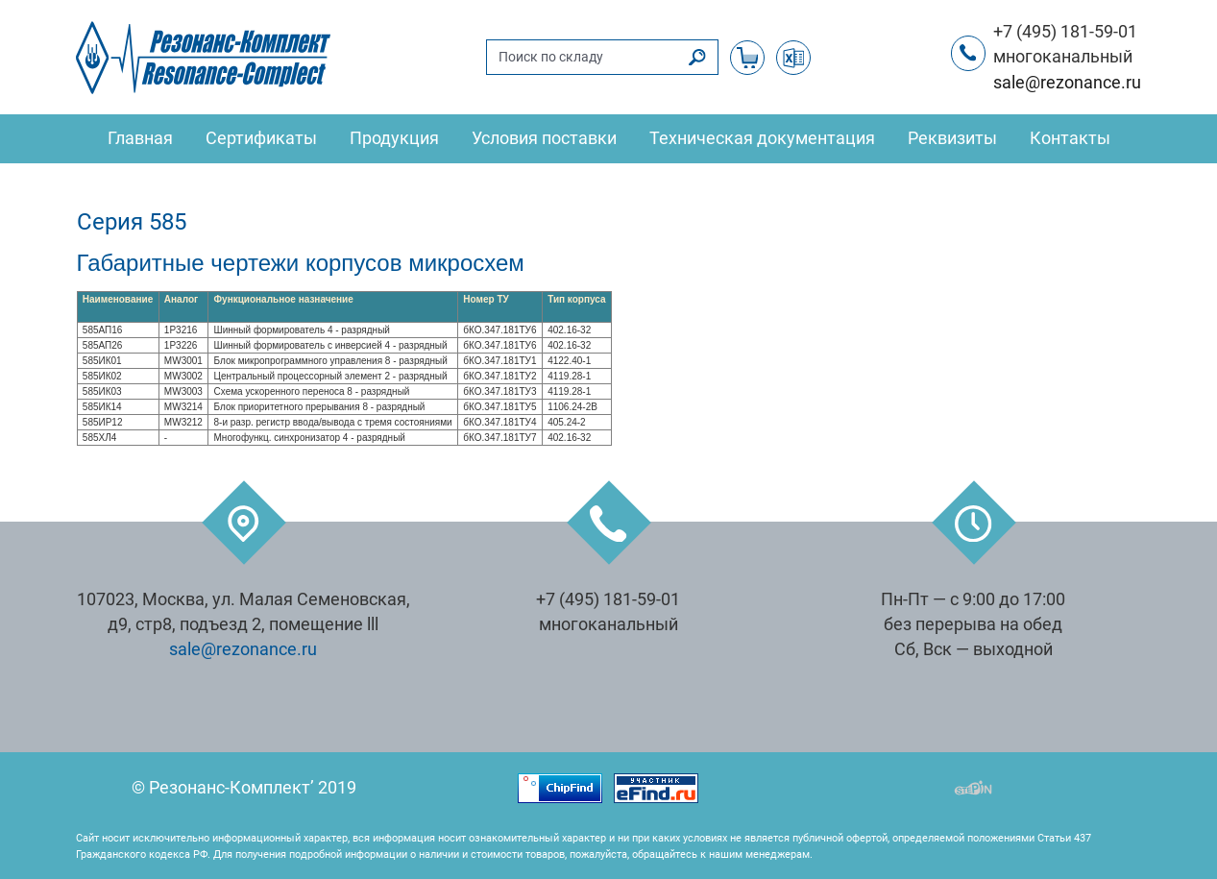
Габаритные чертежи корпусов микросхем (300, 263)
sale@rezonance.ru (1067, 82)
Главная (140, 138)
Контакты (1070, 138)
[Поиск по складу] (582, 57)
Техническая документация (762, 138)
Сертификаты (261, 138)
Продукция (394, 138)
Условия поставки (544, 138)
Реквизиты (952, 138)
